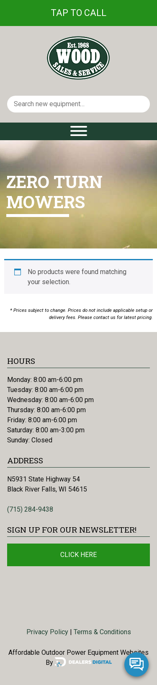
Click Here (78, 555)
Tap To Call (78, 13)
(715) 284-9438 (30, 509)
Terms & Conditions (102, 632)
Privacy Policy (47, 632)
